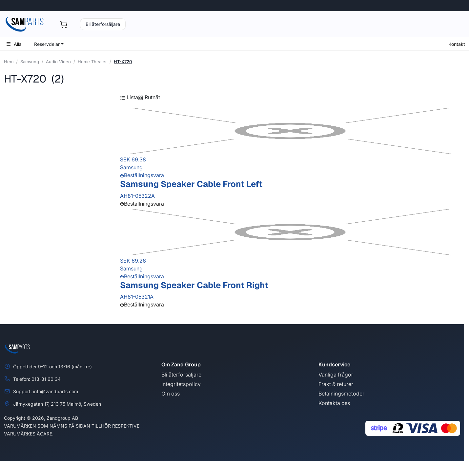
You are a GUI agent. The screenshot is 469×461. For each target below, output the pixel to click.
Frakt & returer (335, 384)
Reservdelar (47, 44)
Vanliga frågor (335, 374)
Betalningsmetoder (341, 393)
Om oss (170, 393)
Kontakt (456, 44)
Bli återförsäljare (103, 24)
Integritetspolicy (181, 384)
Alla (14, 44)
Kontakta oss (334, 403)
